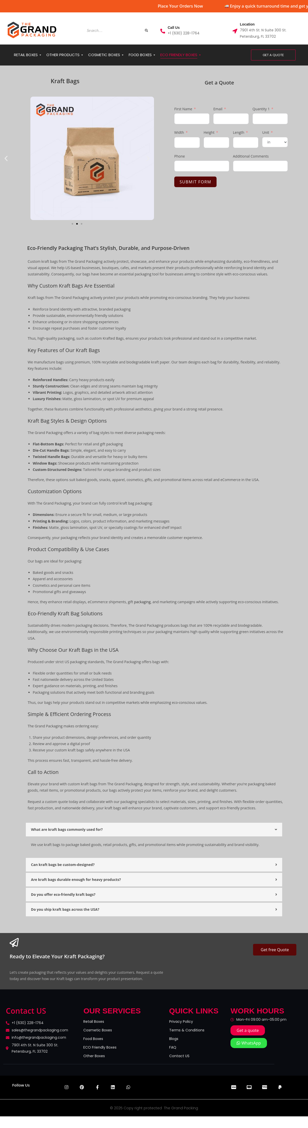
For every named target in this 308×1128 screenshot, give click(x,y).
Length (238, 132)
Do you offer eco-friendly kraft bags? (63, 894)
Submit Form (195, 182)
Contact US (179, 1055)
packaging (142, 601)
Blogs (173, 1038)
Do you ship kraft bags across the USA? (65, 909)
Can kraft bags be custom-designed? (62, 864)
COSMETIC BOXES (105, 54)
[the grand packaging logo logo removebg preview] (32, 30)
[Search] (113, 30)
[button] (6, 158)
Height (209, 132)
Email (217, 108)
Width (179, 132)
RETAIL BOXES (27, 54)
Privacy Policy (181, 1021)
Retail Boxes (93, 1021)
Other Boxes (94, 1055)
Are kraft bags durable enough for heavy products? (76, 879)
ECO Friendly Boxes (100, 1047)
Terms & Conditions (186, 1030)
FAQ (172, 1047)
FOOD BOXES (141, 54)
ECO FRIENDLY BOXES (179, 54)
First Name (183, 108)
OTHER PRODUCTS (63, 54)
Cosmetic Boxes (97, 1030)
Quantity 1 (261, 108)
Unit (265, 132)
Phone (179, 156)
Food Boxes (93, 1038)
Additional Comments (251, 156)
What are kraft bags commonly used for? (67, 829)
